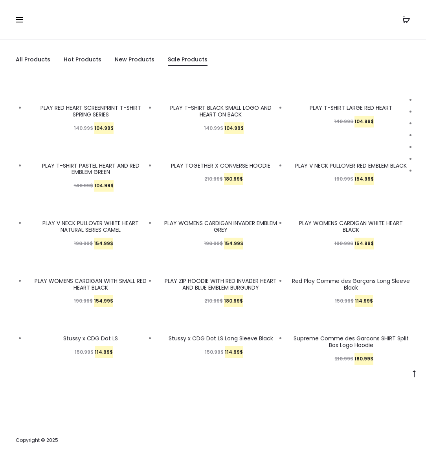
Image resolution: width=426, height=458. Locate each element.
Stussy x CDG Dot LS (90, 338)
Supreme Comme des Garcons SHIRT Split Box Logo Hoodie (351, 341)
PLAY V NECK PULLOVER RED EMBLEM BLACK (351, 166)
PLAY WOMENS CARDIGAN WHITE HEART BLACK (351, 226)
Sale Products (187, 59)
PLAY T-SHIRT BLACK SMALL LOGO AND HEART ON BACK (221, 111)
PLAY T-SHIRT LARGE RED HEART (351, 108)
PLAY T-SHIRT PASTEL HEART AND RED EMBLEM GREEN (91, 169)
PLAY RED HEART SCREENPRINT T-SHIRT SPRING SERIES (90, 111)
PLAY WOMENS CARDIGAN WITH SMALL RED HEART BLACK (91, 284)
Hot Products (82, 59)
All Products (33, 59)
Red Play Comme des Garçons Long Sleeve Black (351, 284)
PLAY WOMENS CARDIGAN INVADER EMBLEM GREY (220, 226)
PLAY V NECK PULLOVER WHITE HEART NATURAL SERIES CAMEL (90, 226)
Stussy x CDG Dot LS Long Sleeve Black (221, 338)
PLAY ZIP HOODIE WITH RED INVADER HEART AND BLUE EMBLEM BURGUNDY (221, 284)
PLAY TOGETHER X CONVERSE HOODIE (220, 166)
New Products (134, 59)
